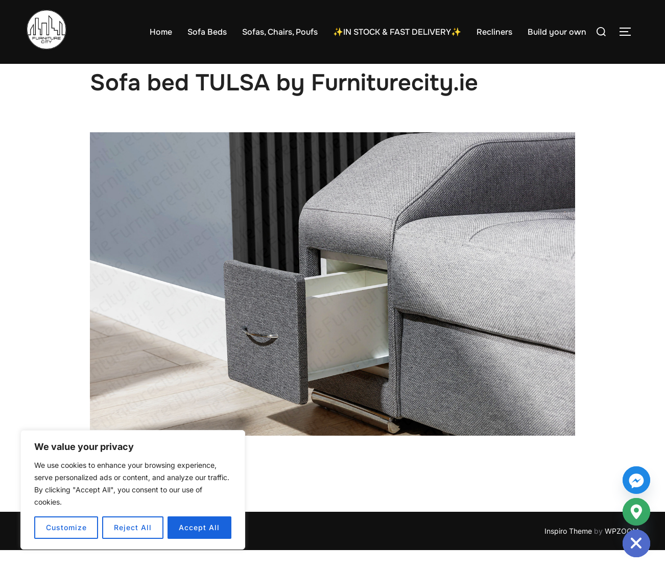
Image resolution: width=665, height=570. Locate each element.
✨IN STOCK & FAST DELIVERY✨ (397, 32)
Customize (66, 527)
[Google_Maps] (636, 512)
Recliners (494, 32)
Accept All (199, 527)
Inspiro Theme (568, 551)
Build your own (557, 32)
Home (161, 32)
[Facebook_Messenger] (636, 480)
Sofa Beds (207, 32)
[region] (132, 490)
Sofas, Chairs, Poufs (280, 32)
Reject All (133, 527)
